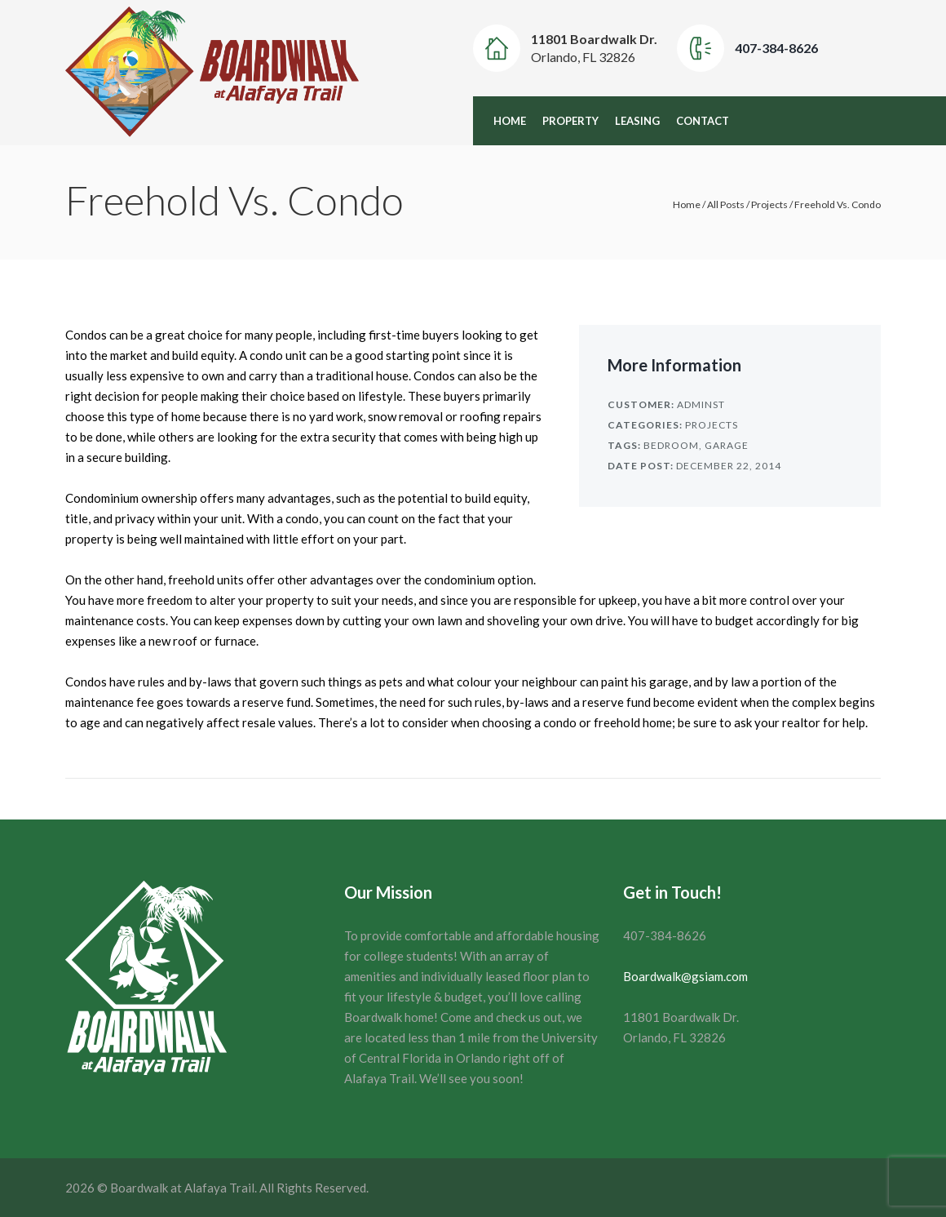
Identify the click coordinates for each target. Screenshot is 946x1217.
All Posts (726, 204)
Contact (702, 120)
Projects (769, 204)
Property (570, 120)
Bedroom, (672, 445)
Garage (727, 445)
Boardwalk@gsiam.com (685, 976)
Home (509, 120)
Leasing (637, 120)
